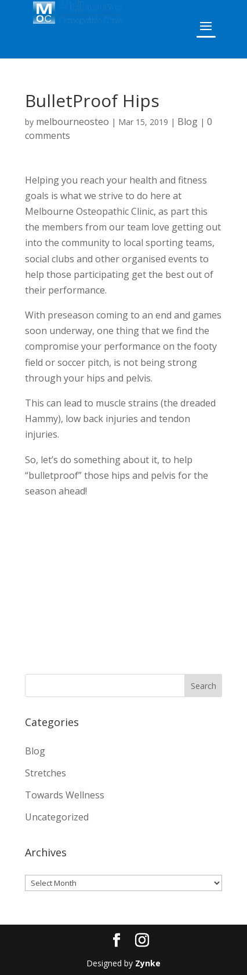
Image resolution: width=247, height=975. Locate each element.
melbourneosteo (72, 121)
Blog (187, 121)
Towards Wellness (64, 795)
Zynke (148, 963)
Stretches (45, 773)
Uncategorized (57, 817)
